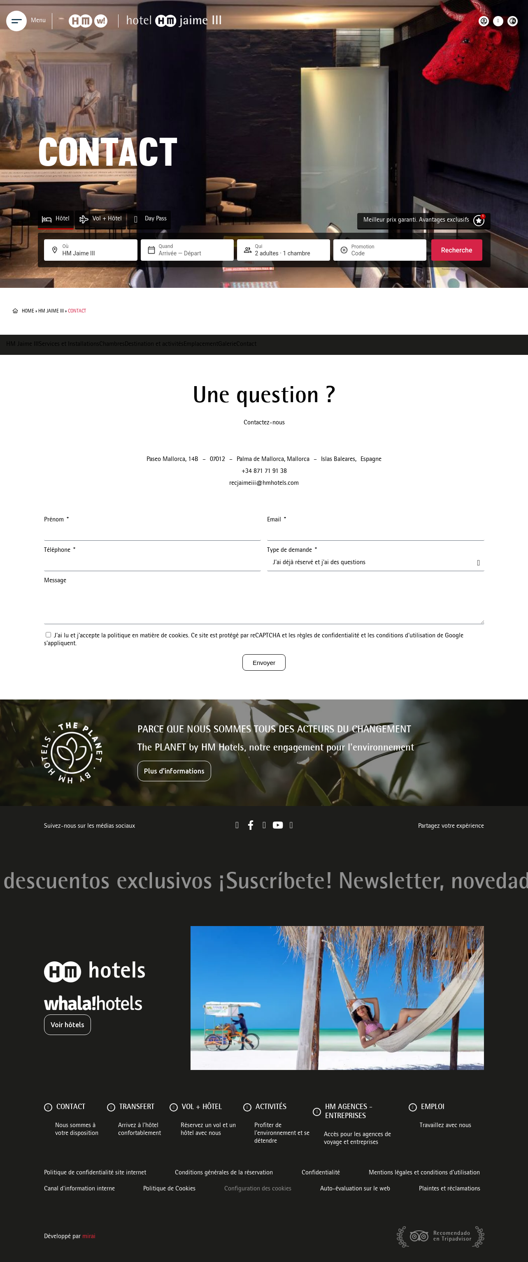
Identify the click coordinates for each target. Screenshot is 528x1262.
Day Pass (156, 219)
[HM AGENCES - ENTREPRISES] (317, 1112)
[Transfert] (111, 1107)
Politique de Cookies (169, 1189)
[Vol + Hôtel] (83, 219)
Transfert (136, 1107)
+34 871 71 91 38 (264, 471)
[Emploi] (413, 1107)
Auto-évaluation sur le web (355, 1189)
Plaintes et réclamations (449, 1189)
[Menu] (16, 21)
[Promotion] (371, 253)
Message (55, 581)
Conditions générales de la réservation (224, 1173)
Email (275, 520)
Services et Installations (69, 344)
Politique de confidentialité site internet (95, 1173)
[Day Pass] (136, 219)
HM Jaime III (51, 311)
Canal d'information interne (79, 1189)
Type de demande (290, 550)
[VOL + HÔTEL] (174, 1107)
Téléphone (58, 550)
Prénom (54, 520)
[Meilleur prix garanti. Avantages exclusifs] (478, 220)
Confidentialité (321, 1173)
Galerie (227, 344)
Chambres (112, 344)
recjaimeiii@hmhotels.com (264, 483)
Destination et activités (154, 344)
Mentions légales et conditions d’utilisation (424, 1173)
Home (28, 311)
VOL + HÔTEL (202, 1107)
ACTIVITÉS (271, 1107)
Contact (246, 344)
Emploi (432, 1107)
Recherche (456, 250)
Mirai (88, 1237)
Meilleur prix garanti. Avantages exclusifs (416, 220)
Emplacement (201, 344)
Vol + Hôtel (107, 219)
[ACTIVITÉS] (247, 1107)
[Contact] (48, 1107)
